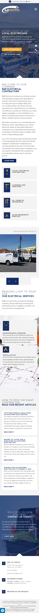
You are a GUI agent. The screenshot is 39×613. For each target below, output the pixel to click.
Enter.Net (31, 610)
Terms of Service (20, 607)
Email (28, 1)
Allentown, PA (15, 1)
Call (24, 1)
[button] (12, 49)
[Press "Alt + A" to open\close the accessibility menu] (2, 610)
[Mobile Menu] (36, 9)
